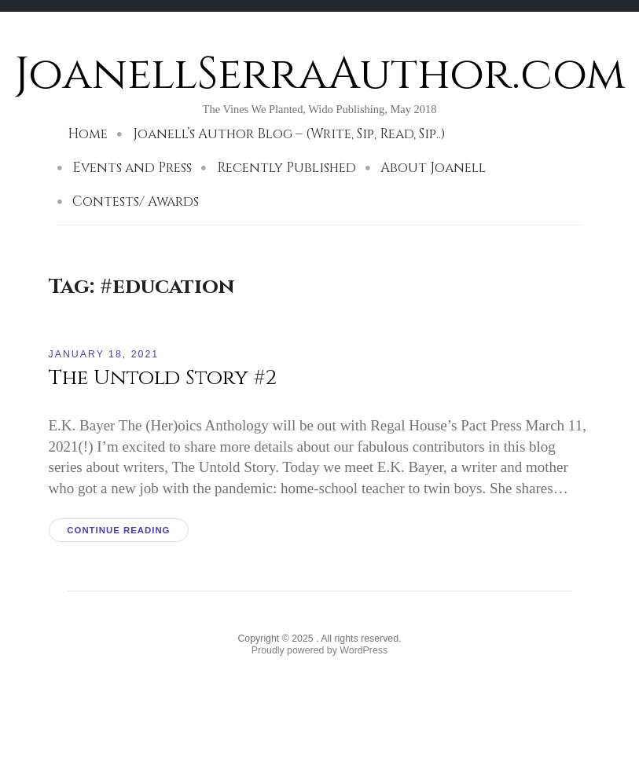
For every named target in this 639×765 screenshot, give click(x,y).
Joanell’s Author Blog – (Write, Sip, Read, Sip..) (289, 134)
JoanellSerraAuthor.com (320, 74)
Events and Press (132, 168)
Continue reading (118, 530)
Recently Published (286, 168)
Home (88, 134)
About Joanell (433, 168)
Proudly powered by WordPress (319, 650)
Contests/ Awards (135, 201)
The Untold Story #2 (163, 378)
